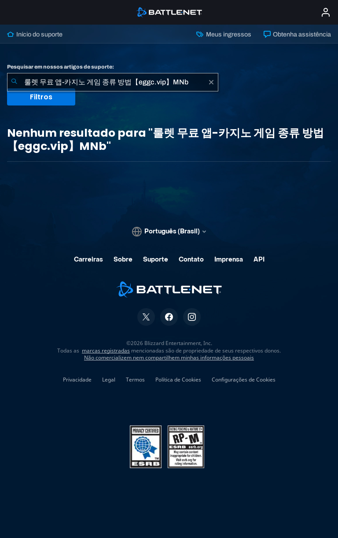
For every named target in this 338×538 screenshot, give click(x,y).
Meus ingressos (223, 34)
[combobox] (112, 82)
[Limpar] (211, 82)
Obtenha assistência (297, 34)
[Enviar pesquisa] (14, 82)
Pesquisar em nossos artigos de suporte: (60, 67)
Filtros (41, 97)
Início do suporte (34, 34)
